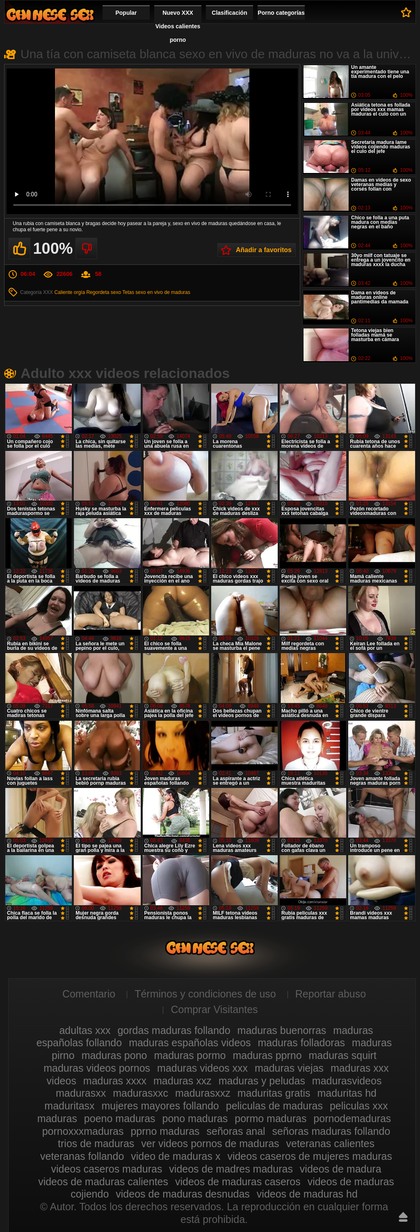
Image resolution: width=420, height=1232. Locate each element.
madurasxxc (140, 1093)
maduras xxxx (114, 1080)
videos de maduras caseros (238, 1181)
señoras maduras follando (331, 1131)
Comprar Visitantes (214, 1009)
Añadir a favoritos (264, 249)
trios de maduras (96, 1143)
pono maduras (195, 1118)
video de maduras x (175, 1156)
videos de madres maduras (231, 1169)
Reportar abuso (330, 994)
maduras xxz (182, 1080)
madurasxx (81, 1093)
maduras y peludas (262, 1080)
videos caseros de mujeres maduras (309, 1156)
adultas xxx (84, 1030)
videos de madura (340, 1169)
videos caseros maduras (106, 1169)
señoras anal (236, 1131)
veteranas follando (82, 1156)
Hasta (403, 1217)
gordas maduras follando (173, 1030)
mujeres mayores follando (160, 1105)
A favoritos (406, 12)
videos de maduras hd (307, 1194)
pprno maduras (164, 1131)
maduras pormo (190, 1055)
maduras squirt (343, 1055)
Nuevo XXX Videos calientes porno (177, 26)
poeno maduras (119, 1118)
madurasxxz (203, 1093)
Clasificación (229, 12)
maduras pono (114, 1055)
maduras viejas (289, 1068)
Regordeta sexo (103, 292)
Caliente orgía (69, 292)
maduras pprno (267, 1055)
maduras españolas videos (190, 1042)
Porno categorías (281, 12)
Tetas (128, 292)
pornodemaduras (352, 1118)
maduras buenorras (281, 1030)
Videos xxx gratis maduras (50, 14)
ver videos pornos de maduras (210, 1143)
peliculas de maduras (274, 1105)
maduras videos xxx (202, 1068)
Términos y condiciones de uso (205, 994)
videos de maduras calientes (103, 1181)
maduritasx (69, 1105)
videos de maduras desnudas (183, 1194)
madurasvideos (347, 1080)
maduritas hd (347, 1093)
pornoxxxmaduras (83, 1131)
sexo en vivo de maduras (162, 292)
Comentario (88, 994)
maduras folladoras (301, 1042)
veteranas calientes (330, 1143)
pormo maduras (270, 1118)
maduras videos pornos (96, 1068)
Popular (126, 12)
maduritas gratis (273, 1093)
